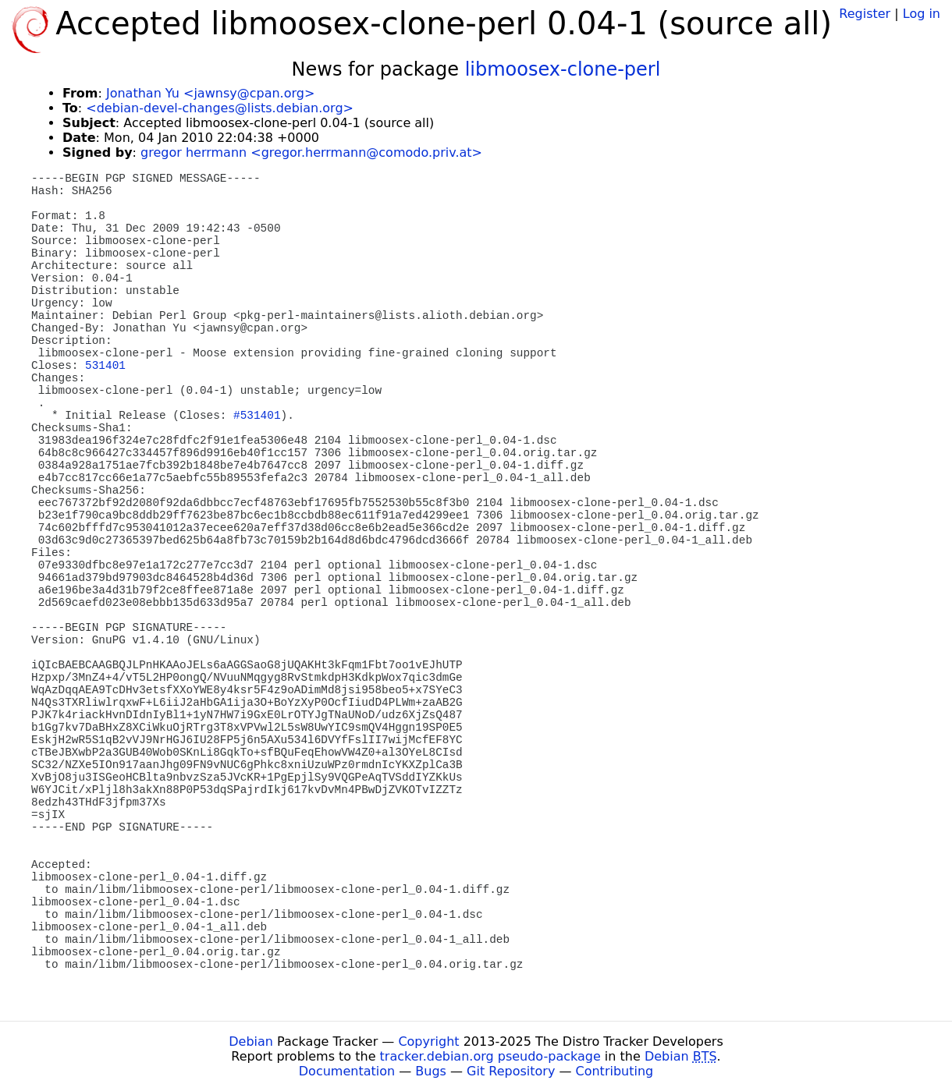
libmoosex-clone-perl (563, 69)
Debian (251, 1041)
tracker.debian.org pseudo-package (490, 1056)
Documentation (347, 1071)
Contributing (615, 1071)
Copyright (428, 1041)
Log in (921, 13)
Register (864, 13)
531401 (105, 366)
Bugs (430, 1071)
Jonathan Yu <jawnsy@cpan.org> (210, 93)
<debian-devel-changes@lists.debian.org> (219, 108)
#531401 (256, 415)
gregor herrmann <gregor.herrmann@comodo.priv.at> (311, 152)
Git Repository (511, 1071)
